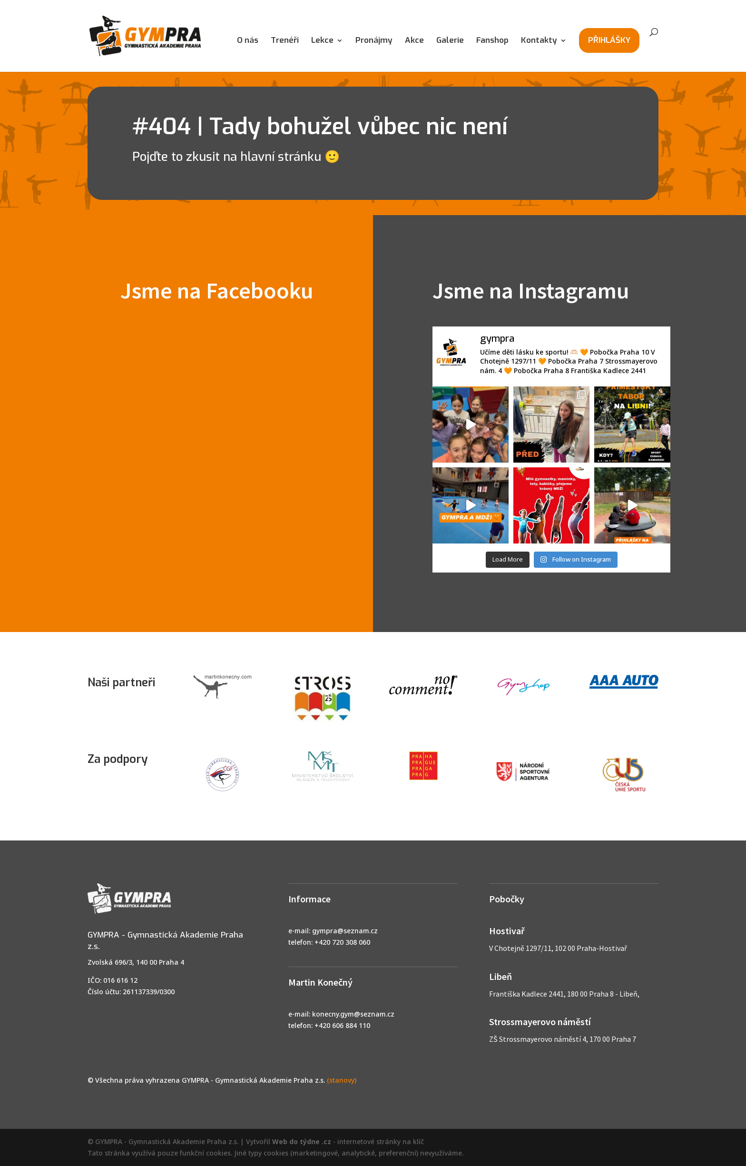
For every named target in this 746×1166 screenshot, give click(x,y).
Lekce (322, 41)
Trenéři (285, 41)
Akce (414, 41)
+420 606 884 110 (342, 1025)
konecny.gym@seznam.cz (353, 1013)
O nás (247, 41)
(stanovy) (341, 1080)
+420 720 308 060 (342, 942)
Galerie (450, 41)
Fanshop (492, 41)
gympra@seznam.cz (345, 930)
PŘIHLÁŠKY (609, 40)
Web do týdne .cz (301, 1141)
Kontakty (539, 41)
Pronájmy (374, 41)
